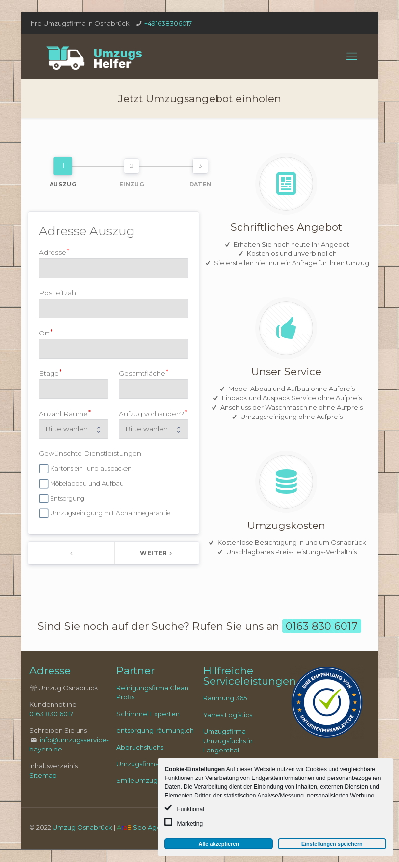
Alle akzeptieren (219, 844)
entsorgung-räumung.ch (155, 730)
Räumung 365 (225, 698)
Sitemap (43, 775)
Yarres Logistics (227, 715)
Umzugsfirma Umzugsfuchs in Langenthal (228, 740)
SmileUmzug (137, 780)
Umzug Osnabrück (82, 827)
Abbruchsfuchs (139, 747)
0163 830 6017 (51, 714)
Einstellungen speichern (332, 844)
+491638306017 (168, 23)
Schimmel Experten (148, 714)
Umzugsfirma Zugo (147, 764)
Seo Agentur (153, 827)
